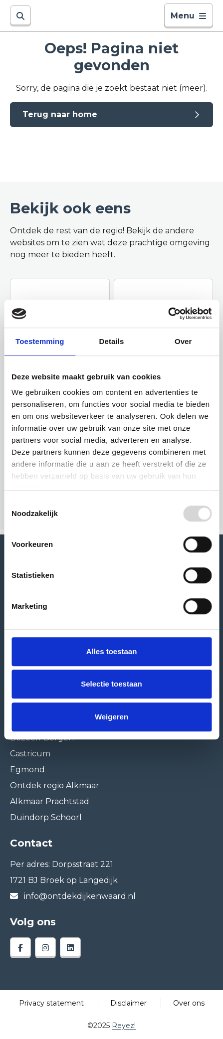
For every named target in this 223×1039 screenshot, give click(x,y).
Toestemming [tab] (39, 341)
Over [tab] (183, 341)
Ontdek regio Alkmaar (54, 785)
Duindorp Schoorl (46, 817)
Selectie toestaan (111, 684)
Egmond (27, 769)
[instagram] (45, 947)
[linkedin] (70, 947)
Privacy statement (51, 1003)
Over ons (189, 1003)
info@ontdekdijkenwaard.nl (73, 896)
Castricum (30, 753)
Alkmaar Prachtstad (49, 801)
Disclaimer (128, 1003)
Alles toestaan (111, 651)
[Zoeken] (20, 15)
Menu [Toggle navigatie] (189, 15)
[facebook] (20, 947)
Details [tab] (111, 341)
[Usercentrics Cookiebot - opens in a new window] (168, 313)
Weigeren (111, 716)
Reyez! (124, 1025)
